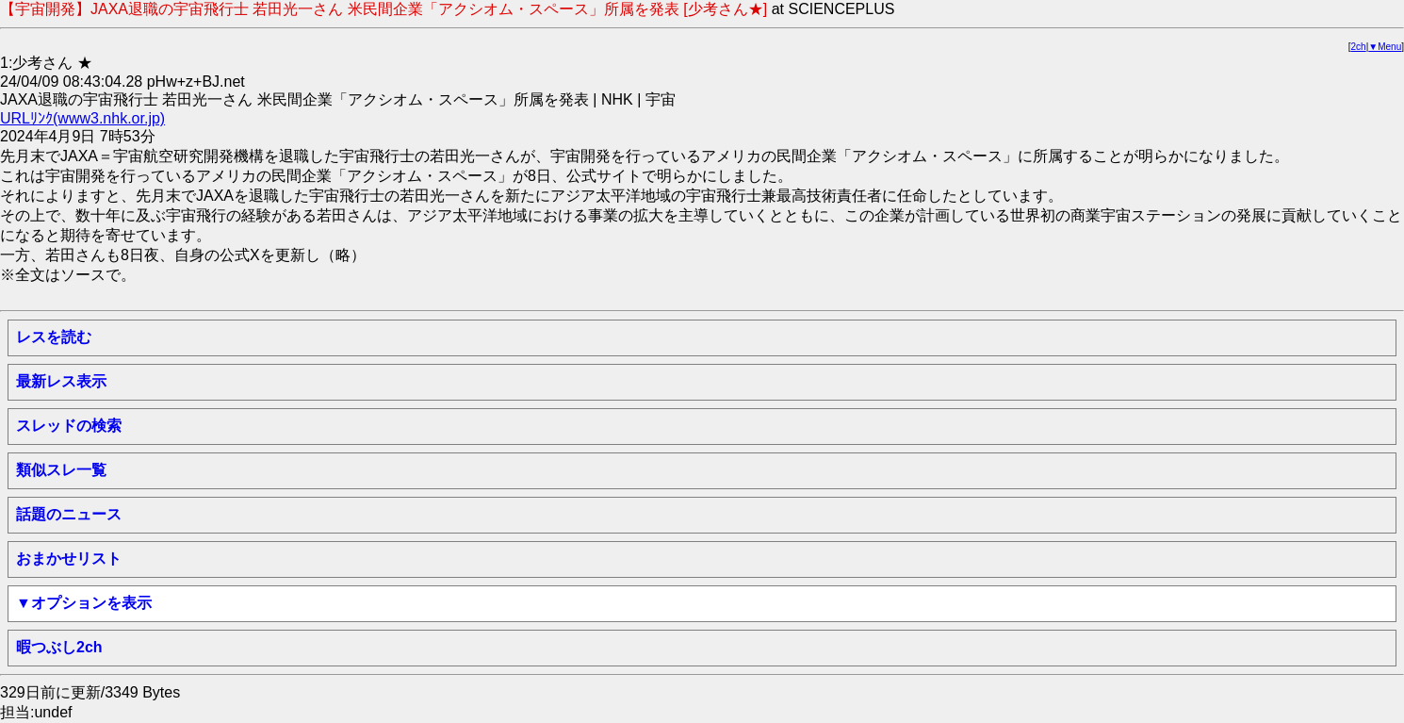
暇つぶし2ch (59, 647)
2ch (1358, 46)
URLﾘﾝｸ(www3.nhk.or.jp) (82, 118)
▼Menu (1384, 46)
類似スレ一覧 (61, 470)
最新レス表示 (61, 381)
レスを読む (53, 337)
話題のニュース (69, 514)
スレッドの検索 (69, 426)
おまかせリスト (69, 558)
